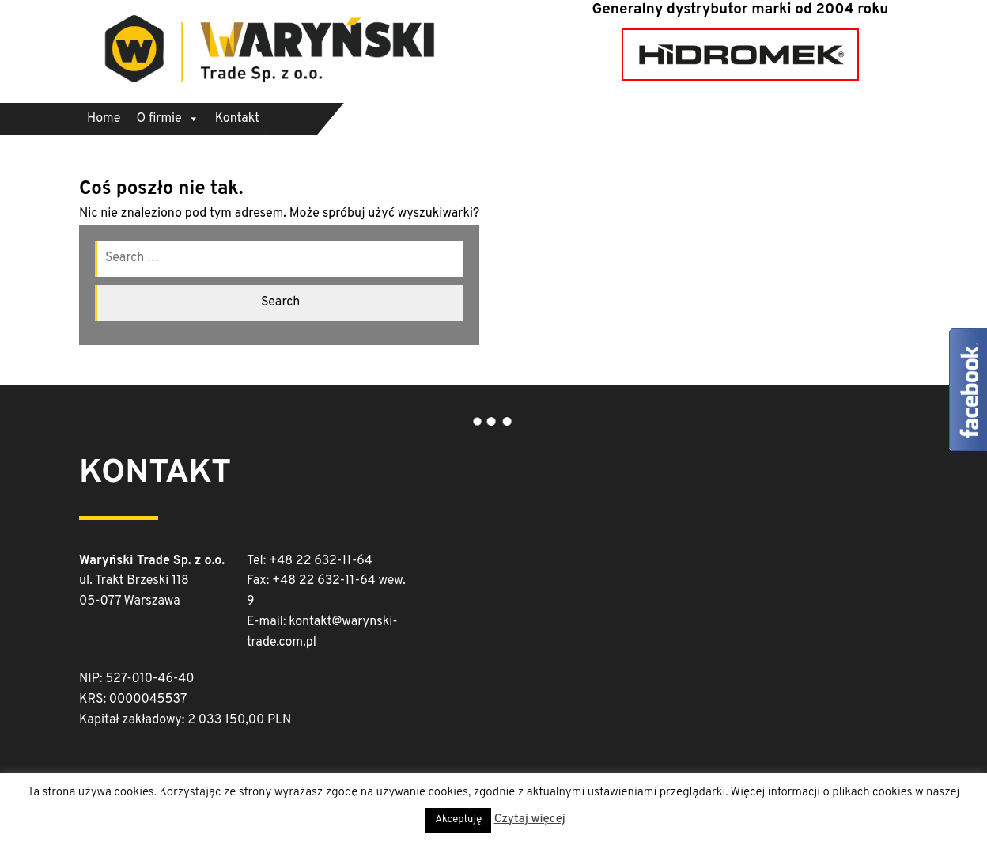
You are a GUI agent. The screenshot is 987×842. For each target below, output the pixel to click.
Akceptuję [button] (458, 820)
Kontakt (237, 119)
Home (103, 119)
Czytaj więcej (529, 819)
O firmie (167, 119)
